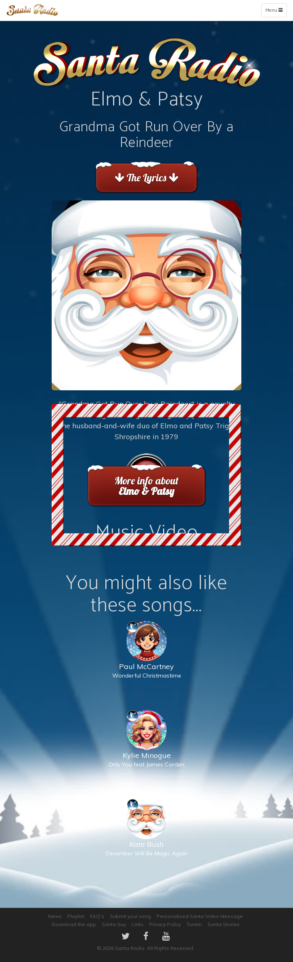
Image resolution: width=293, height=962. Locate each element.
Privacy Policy (165, 924)
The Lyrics (146, 177)
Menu (276, 11)
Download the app (74, 924)
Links (138, 924)
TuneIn (194, 924)
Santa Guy (114, 924)
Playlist (75, 916)
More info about (146, 486)
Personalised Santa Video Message (200, 916)
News (55, 916)
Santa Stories (223, 924)
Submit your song (130, 916)
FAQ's (97, 916)
